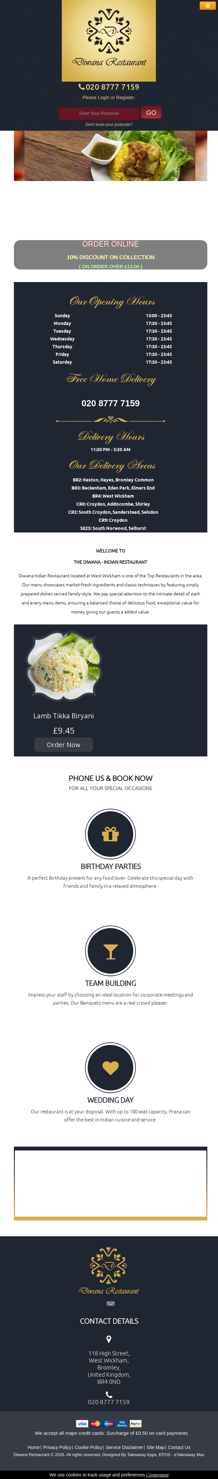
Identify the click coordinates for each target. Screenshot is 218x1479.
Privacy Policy (57, 1447)
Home (34, 1447)
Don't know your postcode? (109, 124)
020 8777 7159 (112, 87)
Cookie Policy (88, 1447)
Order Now (64, 744)
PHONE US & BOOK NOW (110, 778)
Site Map (155, 1447)
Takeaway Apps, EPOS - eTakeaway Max (165, 1454)
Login (104, 97)
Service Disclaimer (124, 1447)
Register (125, 97)
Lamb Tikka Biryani (63, 715)
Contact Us (179, 1447)
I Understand (157, 1475)
